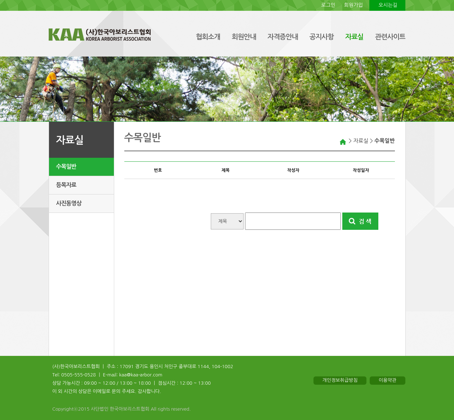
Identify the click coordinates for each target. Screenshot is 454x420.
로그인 (328, 5)
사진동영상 (68, 203)
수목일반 (66, 166)
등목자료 (66, 185)
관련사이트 (390, 36)
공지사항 (322, 36)
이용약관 (387, 380)
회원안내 (244, 36)
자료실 (354, 36)
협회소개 (208, 36)
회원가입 (353, 5)
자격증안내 (282, 36)
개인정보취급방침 (340, 380)
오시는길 (387, 5)
